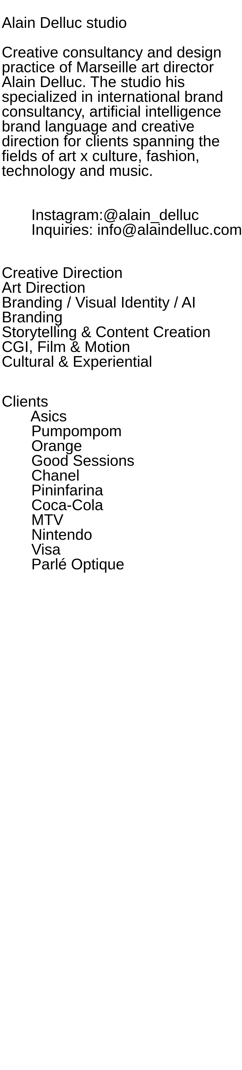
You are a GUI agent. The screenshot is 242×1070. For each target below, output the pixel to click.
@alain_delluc (151, 214)
